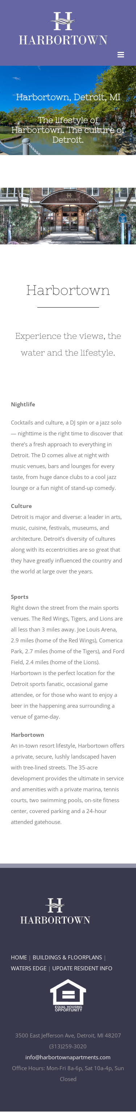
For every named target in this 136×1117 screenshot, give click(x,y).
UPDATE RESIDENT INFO (82, 968)
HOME (19, 957)
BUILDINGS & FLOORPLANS (67, 957)
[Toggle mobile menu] (121, 54)
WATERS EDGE (28, 968)
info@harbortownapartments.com (68, 1057)
